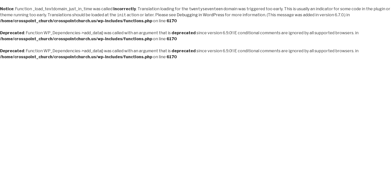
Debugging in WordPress (200, 14)
